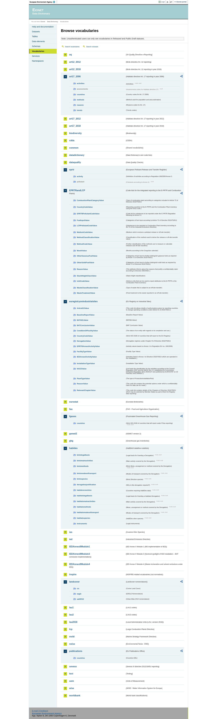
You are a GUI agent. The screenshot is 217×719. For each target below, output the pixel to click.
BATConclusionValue (86, 325)
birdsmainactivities (85, 461)
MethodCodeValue (84, 244)
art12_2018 (75, 69)
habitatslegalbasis (84, 496)
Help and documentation (43, 27)
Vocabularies (38, 51)
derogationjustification (86, 485)
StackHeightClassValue (86, 276)
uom (71, 681)
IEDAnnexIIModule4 (79, 564)
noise (72, 644)
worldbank (74, 695)
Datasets (36, 31)
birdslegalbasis (83, 455)
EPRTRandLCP (77, 190)
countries (81, 94)
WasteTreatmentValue (86, 293)
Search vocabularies (72, 46)
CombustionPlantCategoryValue (90, 200)
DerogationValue (84, 341)
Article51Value (83, 308)
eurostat (73, 402)
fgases (72, 416)
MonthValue (82, 251)
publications (75, 651)
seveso (73, 666)
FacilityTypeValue (84, 352)
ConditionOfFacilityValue (87, 331)
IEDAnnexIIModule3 (79, 554)
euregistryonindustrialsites (83, 301)
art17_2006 (75, 76)
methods (80, 100)
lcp (70, 629)
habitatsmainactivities (86, 501)
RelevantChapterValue (86, 390)
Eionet (43, 21)
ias (70, 532)
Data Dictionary (52, 21)
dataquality (75, 162)
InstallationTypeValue (86, 363)
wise (71, 688)
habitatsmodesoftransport (88, 512)
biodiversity (75, 133)
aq (70, 54)
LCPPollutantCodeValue (87, 226)
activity (80, 176)
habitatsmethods (84, 507)
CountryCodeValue (85, 207)
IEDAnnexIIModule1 (79, 546)
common (73, 148)
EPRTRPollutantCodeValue (88, 214)
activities (80, 83)
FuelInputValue (83, 220)
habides (73, 448)
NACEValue (81, 369)
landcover (74, 582)
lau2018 (73, 622)
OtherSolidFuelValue (85, 262)
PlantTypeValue (83, 378)
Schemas (36, 46)
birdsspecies (82, 479)
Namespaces (38, 61)
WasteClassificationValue (87, 288)
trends (79, 110)
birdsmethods (83, 466)
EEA (43, 2)
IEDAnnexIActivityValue (87, 357)
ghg (71, 441)
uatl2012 (80, 599)
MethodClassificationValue (88, 237)
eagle (79, 594)
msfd (71, 636)
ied (70, 539)
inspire (72, 574)
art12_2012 (75, 62)
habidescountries (84, 490)
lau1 (71, 607)
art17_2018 (75, 126)
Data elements (38, 41)
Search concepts (92, 46)
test (71, 673)
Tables (35, 36)
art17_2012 (75, 119)
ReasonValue (82, 269)
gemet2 (73, 433)
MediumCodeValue (85, 232)
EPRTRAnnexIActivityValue (88, 346)
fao (71, 409)
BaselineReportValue (85, 315)
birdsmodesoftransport (86, 473)
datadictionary (76, 155)
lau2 (71, 615)
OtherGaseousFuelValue (87, 256)
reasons (80, 105)
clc (78, 588)
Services (36, 56)
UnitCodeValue (83, 281)
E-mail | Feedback (40, 711)
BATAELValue (82, 320)
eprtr (71, 169)
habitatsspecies (83, 518)
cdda (71, 140)
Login (163, 2)
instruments (82, 524)
